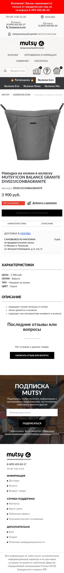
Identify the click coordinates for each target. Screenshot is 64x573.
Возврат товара (17, 491)
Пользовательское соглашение (26, 519)
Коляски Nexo (32, 86)
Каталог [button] (13, 55)
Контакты (41, 61)
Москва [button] (25, 233)
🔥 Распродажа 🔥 (22, 80)
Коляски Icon (45, 80)
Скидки (13, 537)
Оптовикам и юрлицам (40, 55)
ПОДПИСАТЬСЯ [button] (32, 423)
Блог (11, 532)
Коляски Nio (52, 86)
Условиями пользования (40, 434)
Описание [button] (47, 224)
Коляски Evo (11, 86)
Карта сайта (15, 509)
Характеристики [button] (17, 224)
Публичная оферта (19, 514)
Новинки (22, 61)
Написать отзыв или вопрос (32, 355)
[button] (16, 27)
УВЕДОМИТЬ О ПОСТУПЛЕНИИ (32, 213)
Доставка (14, 481)
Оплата (13, 486)
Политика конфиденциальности (27, 542)
